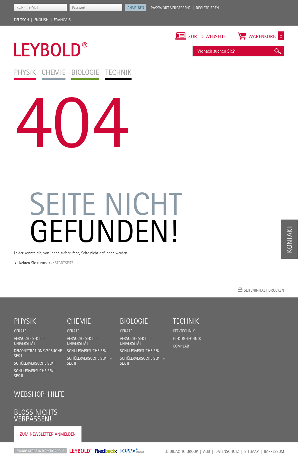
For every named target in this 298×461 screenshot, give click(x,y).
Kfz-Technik (184, 331)
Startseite (64, 262)
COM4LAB (181, 346)
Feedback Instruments (106, 451)
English (41, 19)
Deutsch (21, 19)
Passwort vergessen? (171, 8)
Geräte (20, 331)
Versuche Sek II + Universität (29, 341)
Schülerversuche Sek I (35, 363)
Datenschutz (227, 451)
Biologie (134, 321)
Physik (25, 321)
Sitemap (251, 451)
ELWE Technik (132, 451)
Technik (186, 321)
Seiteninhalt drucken (264, 290)
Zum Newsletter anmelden (48, 434)
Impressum (274, 451)
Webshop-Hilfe (39, 394)
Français (62, 19)
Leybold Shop (81, 451)
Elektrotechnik (187, 338)
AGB (206, 451)
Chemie (79, 321)
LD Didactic (40, 451)
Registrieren (207, 8)
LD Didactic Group (181, 451)
